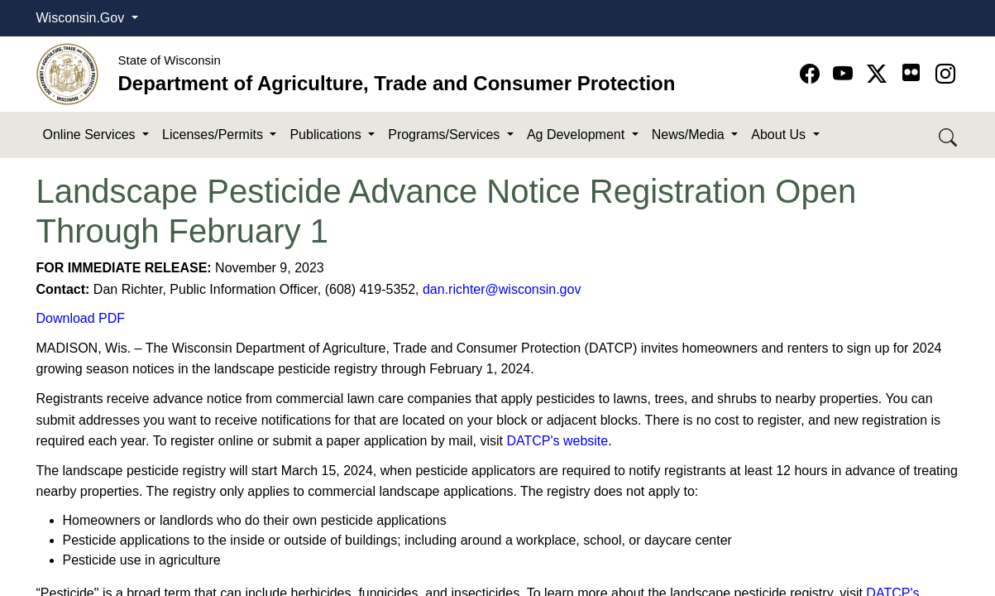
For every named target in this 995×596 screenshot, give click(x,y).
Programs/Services (446, 134)
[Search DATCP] (949, 135)
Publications (327, 134)
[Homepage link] (67, 73)
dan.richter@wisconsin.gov (502, 289)
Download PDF (81, 318)
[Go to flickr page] (911, 72)
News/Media (690, 134)
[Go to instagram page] (945, 74)
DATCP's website (557, 441)
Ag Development (578, 134)
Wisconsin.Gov (82, 18)
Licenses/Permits (214, 134)
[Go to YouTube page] (846, 74)
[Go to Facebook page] (812, 74)
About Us (780, 134)
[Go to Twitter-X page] (879, 74)
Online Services (91, 134)
